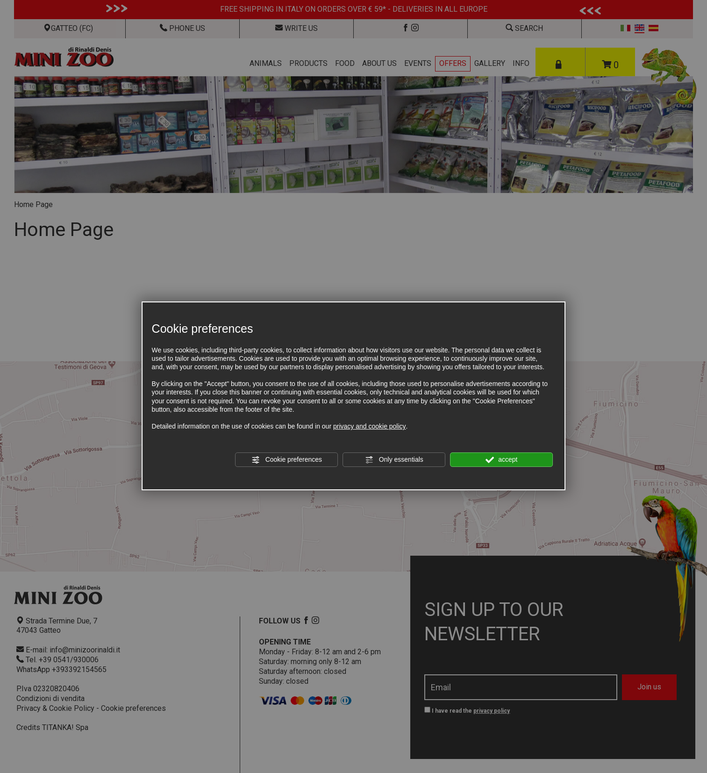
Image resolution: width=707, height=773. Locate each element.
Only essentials (394, 460)
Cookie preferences (286, 460)
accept (501, 460)
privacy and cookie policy (369, 426)
